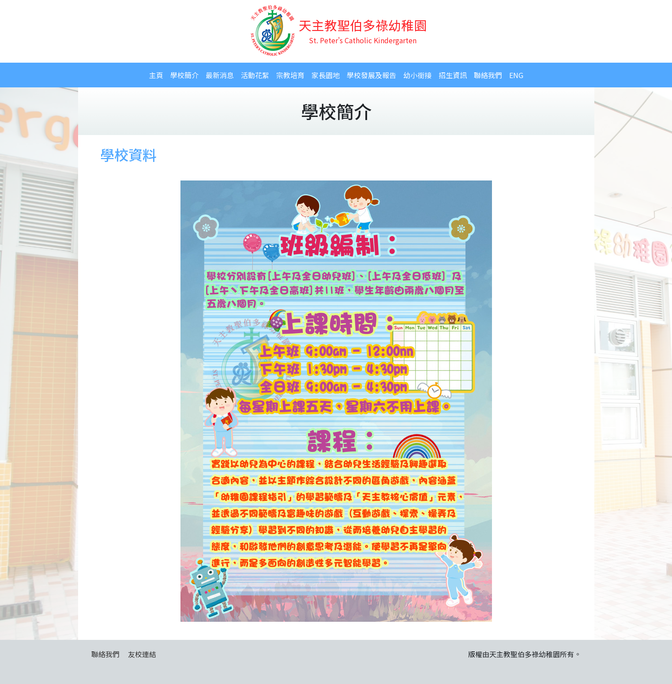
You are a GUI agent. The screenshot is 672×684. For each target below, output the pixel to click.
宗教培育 (290, 75)
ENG (516, 75)
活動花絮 (255, 75)
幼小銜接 (417, 75)
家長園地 (326, 75)
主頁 (156, 75)
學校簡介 (184, 75)
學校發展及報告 (371, 75)
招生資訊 (453, 75)
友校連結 (142, 654)
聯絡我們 (488, 75)
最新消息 (220, 75)
